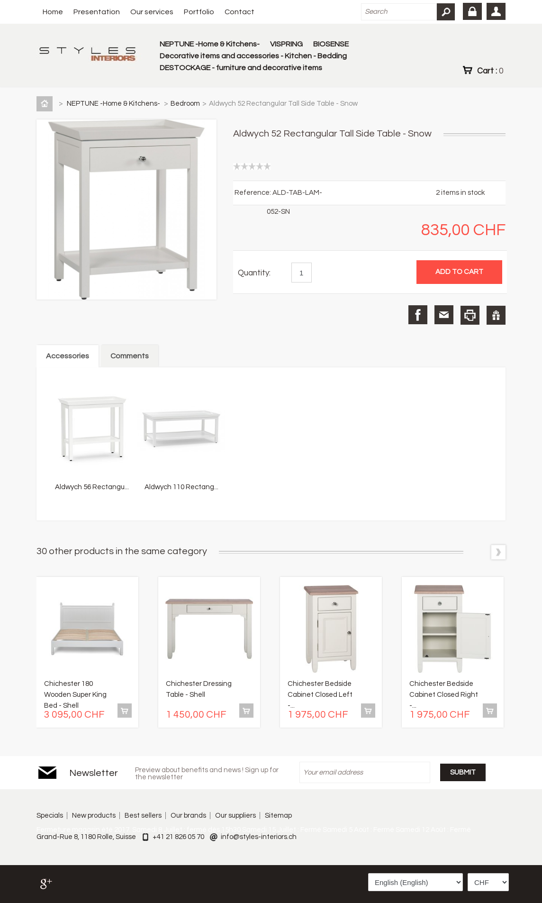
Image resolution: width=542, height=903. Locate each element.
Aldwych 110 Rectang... (181, 487)
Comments (129, 356)
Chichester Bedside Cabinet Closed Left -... (320, 694)
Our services (151, 12)
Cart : (490, 70)
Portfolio (199, 12)
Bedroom (185, 103)
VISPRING (286, 44)
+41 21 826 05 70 (178, 836)
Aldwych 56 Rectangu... (92, 487)
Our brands (188, 815)
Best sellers (143, 815)
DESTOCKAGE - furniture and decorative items (241, 68)
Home (53, 12)
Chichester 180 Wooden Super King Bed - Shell (75, 694)
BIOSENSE (331, 44)
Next (498, 552)
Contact (239, 12)
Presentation (96, 12)
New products (94, 815)
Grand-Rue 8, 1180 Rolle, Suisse (86, 836)
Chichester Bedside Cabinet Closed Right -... (443, 694)
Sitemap (278, 815)
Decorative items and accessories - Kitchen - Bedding (253, 56)
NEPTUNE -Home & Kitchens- (210, 44)
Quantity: (254, 273)
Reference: (253, 192)
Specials (49, 815)
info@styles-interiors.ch (259, 836)
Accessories (67, 356)
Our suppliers (235, 815)
